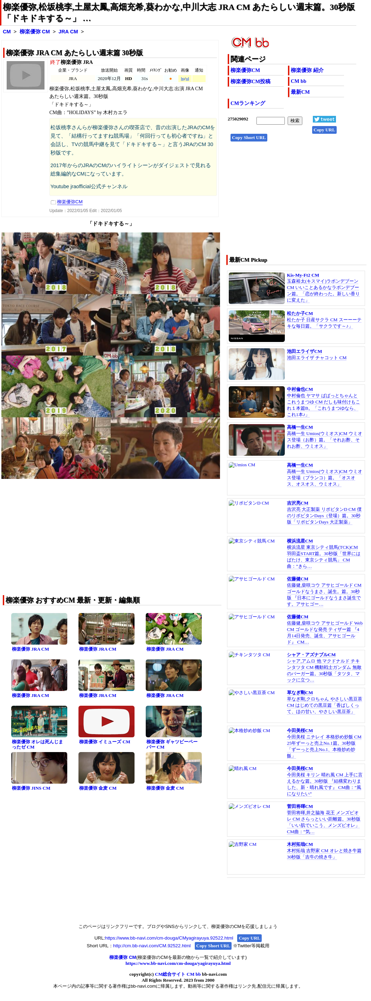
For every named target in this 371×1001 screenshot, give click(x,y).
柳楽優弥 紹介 (307, 70)
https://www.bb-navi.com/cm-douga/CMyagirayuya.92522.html (169, 938)
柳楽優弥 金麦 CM (98, 788)
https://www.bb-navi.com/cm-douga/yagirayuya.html (178, 963)
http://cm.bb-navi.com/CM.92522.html (152, 945)
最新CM (300, 92)
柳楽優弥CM (245, 70)
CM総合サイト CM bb (178, 974)
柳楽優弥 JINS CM (31, 788)
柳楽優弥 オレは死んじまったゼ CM (37, 744)
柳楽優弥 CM (35, 31)
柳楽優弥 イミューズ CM (104, 741)
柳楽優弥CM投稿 (250, 81)
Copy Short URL (249, 137)
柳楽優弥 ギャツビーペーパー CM (172, 744)
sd (187, 78)
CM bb (298, 81)
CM (7, 31)
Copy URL (324, 129)
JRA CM (68, 31)
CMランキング (248, 103)
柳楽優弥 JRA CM (30, 649)
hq (183, 78)
